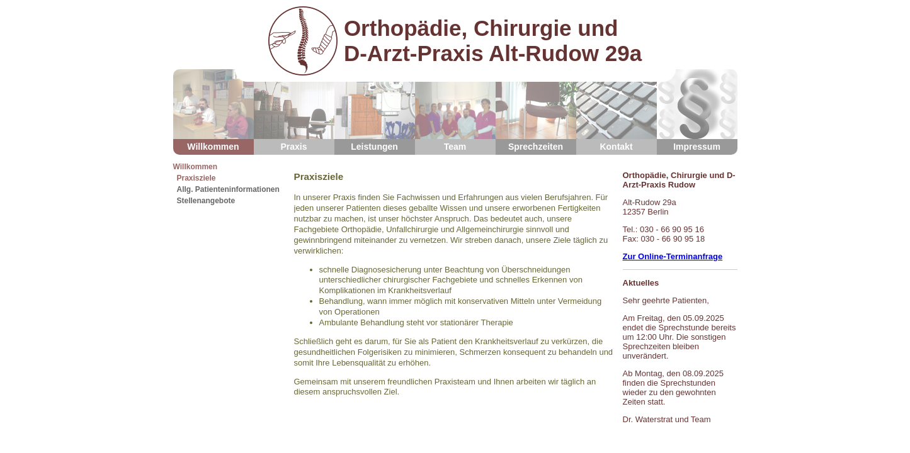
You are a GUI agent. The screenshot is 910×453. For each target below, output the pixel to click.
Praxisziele (196, 178)
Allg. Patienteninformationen (228, 189)
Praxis (294, 110)
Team (455, 110)
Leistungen (374, 110)
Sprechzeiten (536, 110)
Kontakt (616, 110)
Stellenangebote (206, 200)
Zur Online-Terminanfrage (673, 256)
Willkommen (213, 110)
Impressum (697, 110)
